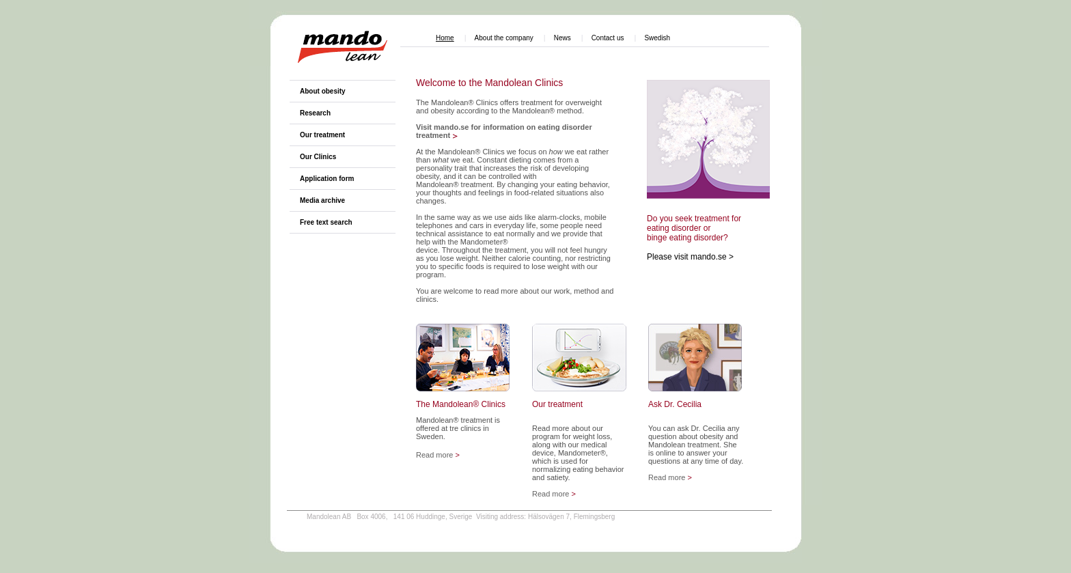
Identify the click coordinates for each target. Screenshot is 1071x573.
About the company (504, 38)
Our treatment (322, 135)
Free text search (326, 222)
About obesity (323, 91)
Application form (327, 178)
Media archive (322, 200)
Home (445, 38)
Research (315, 113)
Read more (438, 455)
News (562, 38)
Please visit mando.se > (690, 257)
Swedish (657, 38)
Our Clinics (318, 156)
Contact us (608, 38)
